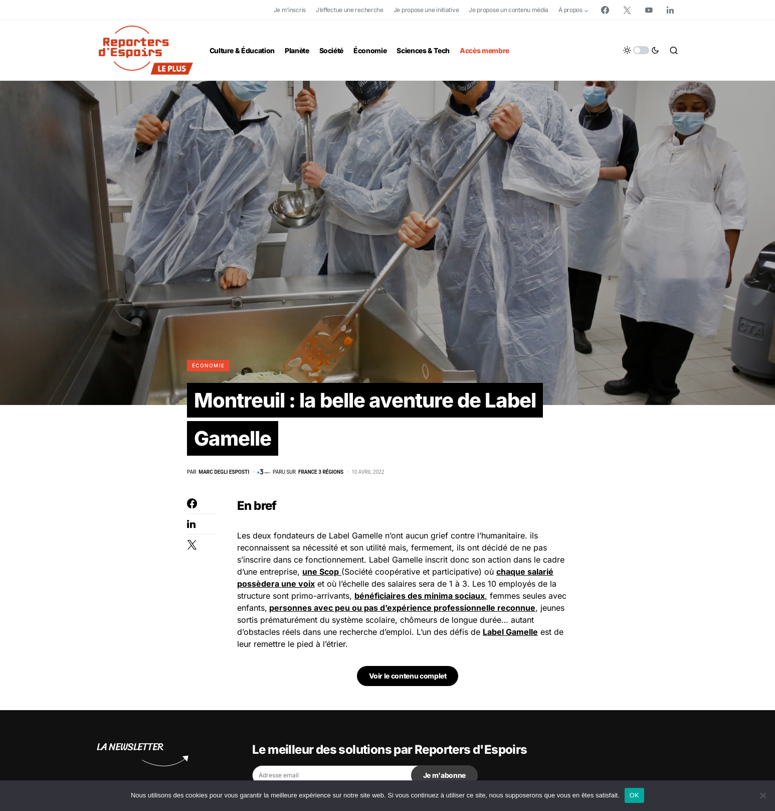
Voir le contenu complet (408, 676)
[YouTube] (649, 10)
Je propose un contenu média (508, 10)
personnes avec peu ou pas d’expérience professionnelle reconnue (402, 608)
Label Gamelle (510, 632)
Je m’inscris (290, 10)
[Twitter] (627, 10)
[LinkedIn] (670, 10)
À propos (570, 10)
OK (634, 795)
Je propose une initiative (426, 10)
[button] (641, 50)
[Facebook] (605, 10)
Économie (208, 365)
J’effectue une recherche (349, 10)
